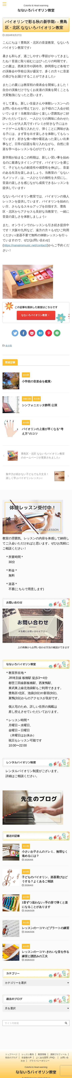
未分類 (8, 345)
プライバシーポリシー (39, 1056)
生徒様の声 (27, 1052)
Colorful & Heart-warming (36, 1062)
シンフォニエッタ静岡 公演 (39, 405)
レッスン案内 (28, 1049)
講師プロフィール (58, 1049)
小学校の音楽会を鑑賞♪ (37, 381)
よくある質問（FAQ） (46, 1052)
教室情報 (42, 1049)
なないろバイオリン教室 (36, 10)
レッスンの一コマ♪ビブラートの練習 (45, 928)
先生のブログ (11, 1052)
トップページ (11, 1049)
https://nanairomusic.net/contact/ (25, 245)
